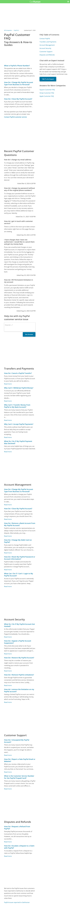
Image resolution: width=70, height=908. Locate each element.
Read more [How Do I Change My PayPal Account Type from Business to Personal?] (8, 505)
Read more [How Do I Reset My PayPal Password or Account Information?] (8, 570)
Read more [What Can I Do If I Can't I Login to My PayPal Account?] (8, 586)
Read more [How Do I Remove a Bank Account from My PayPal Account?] (8, 536)
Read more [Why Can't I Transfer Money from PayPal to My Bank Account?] (8, 420)
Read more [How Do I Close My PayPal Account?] (8, 519)
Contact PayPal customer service (15, 117)
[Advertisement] (19, 133)
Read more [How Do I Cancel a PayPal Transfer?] (8, 384)
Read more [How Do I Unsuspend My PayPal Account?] (8, 755)
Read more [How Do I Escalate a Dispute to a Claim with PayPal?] (8, 856)
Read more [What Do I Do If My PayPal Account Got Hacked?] (8, 637)
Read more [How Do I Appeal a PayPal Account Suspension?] (8, 654)
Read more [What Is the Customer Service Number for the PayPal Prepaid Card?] (8, 789)
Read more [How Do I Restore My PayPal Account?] (8, 671)
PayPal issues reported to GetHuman (17, 902)
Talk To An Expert (48, 79)
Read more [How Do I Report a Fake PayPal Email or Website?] (8, 772)
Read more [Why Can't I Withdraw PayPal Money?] (8, 401)
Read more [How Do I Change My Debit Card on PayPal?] (8, 553)
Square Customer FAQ (47, 90)
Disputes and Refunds (47, 55)
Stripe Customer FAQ (47, 93)
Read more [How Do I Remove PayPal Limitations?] (8, 685)
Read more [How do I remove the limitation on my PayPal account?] (8, 702)
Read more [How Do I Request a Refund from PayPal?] (8, 842)
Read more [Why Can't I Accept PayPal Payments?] (8, 437)
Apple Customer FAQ (47, 96)
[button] (68, 1)
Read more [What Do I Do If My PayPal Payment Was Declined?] (8, 452)
